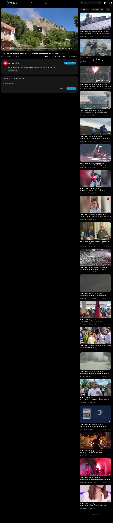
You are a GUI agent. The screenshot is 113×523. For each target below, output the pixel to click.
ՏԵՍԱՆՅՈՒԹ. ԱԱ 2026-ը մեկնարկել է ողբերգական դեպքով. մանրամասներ (92, 190)
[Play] (4, 49)
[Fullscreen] (75, 49)
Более (53, 3)
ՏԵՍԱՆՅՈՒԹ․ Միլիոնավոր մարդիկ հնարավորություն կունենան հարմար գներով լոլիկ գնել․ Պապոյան (95, 399)
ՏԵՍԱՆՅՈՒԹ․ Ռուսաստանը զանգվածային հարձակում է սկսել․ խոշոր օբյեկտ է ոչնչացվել (95, 85)
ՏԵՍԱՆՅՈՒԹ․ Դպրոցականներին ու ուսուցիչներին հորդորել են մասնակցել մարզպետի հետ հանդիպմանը (93, 426)
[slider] (33, 48)
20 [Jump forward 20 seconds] (66, 48)
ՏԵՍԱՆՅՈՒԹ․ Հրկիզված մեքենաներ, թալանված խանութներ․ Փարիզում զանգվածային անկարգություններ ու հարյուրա (92, 453)
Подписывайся (70, 63)
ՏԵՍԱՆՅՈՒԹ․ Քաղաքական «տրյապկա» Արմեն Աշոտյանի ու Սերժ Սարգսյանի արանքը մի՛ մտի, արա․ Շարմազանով (95, 216)
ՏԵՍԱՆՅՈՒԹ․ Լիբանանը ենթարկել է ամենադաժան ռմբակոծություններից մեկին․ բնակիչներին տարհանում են (94, 373)
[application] (39, 29)
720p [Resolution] (72, 48)
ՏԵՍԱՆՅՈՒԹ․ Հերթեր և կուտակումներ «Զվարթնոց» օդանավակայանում (92, 321)
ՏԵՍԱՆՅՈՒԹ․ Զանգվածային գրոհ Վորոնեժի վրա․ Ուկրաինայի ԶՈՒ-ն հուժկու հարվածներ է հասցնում (95, 33)
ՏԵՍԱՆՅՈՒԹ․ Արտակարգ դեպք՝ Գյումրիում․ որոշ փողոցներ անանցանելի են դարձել (94, 268)
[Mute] (69, 49)
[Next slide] (108, 9)
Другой (47, 3)
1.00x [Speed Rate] (63, 48)
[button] (109, 3)
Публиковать (71, 88)
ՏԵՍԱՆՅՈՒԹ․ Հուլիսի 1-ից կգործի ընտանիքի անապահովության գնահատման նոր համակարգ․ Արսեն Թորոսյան (95, 243)
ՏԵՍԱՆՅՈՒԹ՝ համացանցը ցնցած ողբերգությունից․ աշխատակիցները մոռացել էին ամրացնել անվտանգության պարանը (95, 138)
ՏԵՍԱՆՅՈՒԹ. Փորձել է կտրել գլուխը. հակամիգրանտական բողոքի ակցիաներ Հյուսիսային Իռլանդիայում (93, 295)
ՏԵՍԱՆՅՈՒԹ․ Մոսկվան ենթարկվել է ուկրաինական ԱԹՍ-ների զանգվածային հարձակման (93, 112)
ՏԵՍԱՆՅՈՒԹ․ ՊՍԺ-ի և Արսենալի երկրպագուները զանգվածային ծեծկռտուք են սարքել (95, 479)
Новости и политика (37, 3)
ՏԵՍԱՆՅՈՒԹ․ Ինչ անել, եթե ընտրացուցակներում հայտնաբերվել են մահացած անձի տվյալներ (93, 505)
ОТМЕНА (62, 88)
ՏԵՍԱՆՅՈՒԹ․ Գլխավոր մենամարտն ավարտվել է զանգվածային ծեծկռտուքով (93, 164)
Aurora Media (14, 63)
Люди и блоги (25, 3)
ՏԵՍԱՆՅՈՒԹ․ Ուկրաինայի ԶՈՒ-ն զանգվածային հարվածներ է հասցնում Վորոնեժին (93, 60)
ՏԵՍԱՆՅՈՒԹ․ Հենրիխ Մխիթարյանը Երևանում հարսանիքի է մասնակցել (95, 346)
